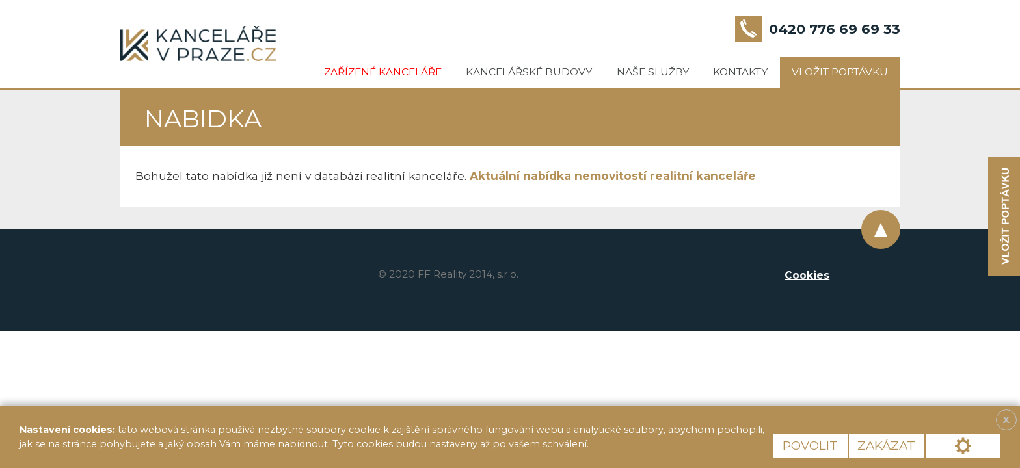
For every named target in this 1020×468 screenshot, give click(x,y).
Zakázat (886, 445)
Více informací (636, 444)
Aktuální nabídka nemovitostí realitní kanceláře (613, 176)
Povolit (810, 445)
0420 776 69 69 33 (834, 29)
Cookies (807, 275)
